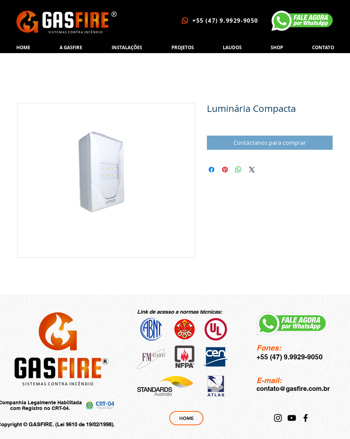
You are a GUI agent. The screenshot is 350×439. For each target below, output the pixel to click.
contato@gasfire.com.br (293, 388)
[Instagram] (278, 418)
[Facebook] (305, 418)
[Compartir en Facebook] (211, 169)
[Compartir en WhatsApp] (238, 169)
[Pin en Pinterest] (225, 169)
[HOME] (186, 418)
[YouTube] (292, 418)
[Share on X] (252, 169)
